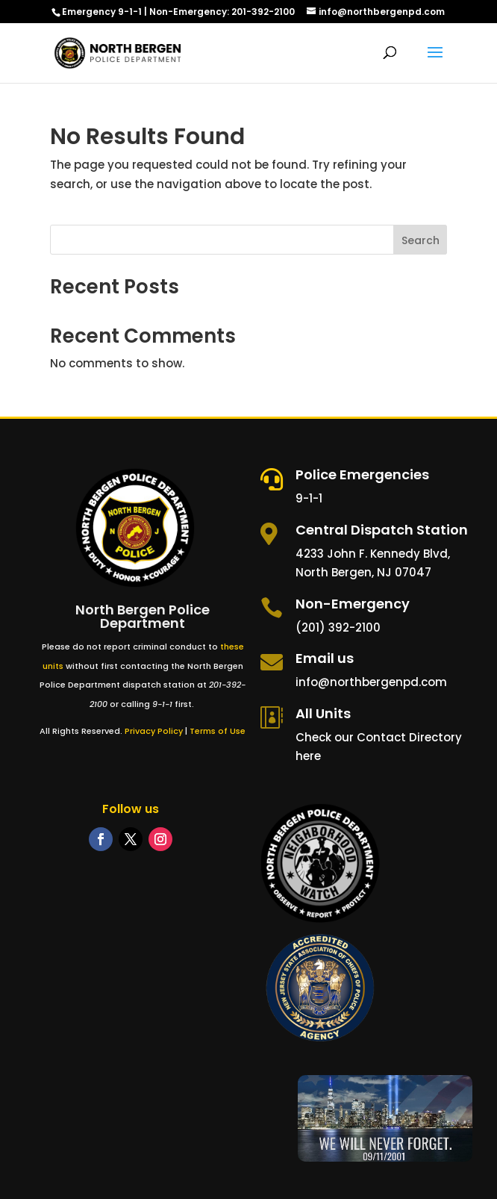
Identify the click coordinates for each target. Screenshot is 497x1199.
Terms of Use (218, 731)
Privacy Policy (154, 731)
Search (420, 240)
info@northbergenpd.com (371, 682)
